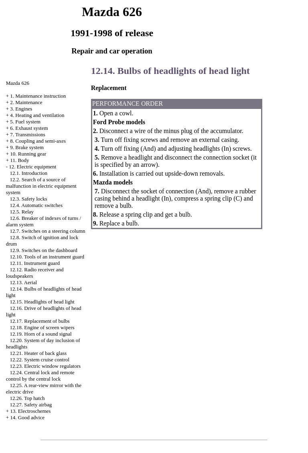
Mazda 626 (17, 83)
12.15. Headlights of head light (42, 302)
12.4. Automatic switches (36, 205)
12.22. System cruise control (39, 360)
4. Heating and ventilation (37, 115)
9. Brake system (26, 147)
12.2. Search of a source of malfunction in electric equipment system (41, 185)
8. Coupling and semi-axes (38, 141)
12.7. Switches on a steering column (47, 231)
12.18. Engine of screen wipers (42, 327)
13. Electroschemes (30, 411)
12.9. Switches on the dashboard (43, 250)
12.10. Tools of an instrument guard (47, 257)
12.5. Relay (22, 212)
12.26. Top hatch (27, 398)
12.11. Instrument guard (35, 263)
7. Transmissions (27, 134)
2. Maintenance (26, 102)
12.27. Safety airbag (31, 405)
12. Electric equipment (32, 167)
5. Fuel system (25, 122)
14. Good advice (27, 417)
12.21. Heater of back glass (38, 353)
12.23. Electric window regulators (45, 366)
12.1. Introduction (29, 173)
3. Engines (21, 109)
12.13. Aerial (23, 282)
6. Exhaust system (29, 128)
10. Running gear (28, 154)
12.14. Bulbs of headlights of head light (170, 71)
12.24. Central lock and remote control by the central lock (40, 375)
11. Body (19, 160)
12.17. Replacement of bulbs (40, 321)
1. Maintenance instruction (38, 96)
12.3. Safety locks (28, 199)
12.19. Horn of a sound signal (41, 334)
